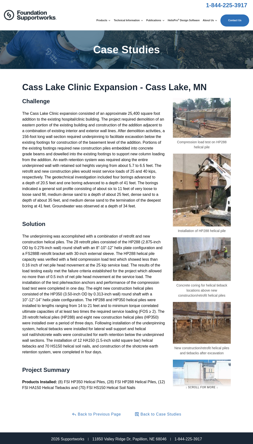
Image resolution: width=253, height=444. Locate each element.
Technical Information (128, 20)
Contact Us (234, 20)
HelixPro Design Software (184, 20)
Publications (155, 20)
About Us (210, 20)
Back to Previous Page (96, 414)
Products (103, 20)
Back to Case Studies (157, 414)
